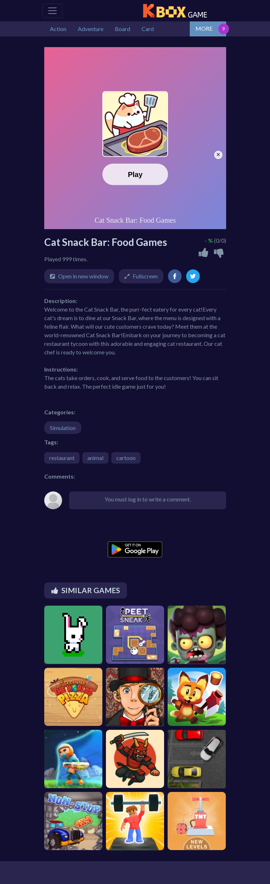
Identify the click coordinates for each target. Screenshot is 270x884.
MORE (204, 28)
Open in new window (83, 276)
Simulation (63, 427)
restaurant (62, 457)
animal (95, 457)
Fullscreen (145, 276)
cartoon (126, 457)
